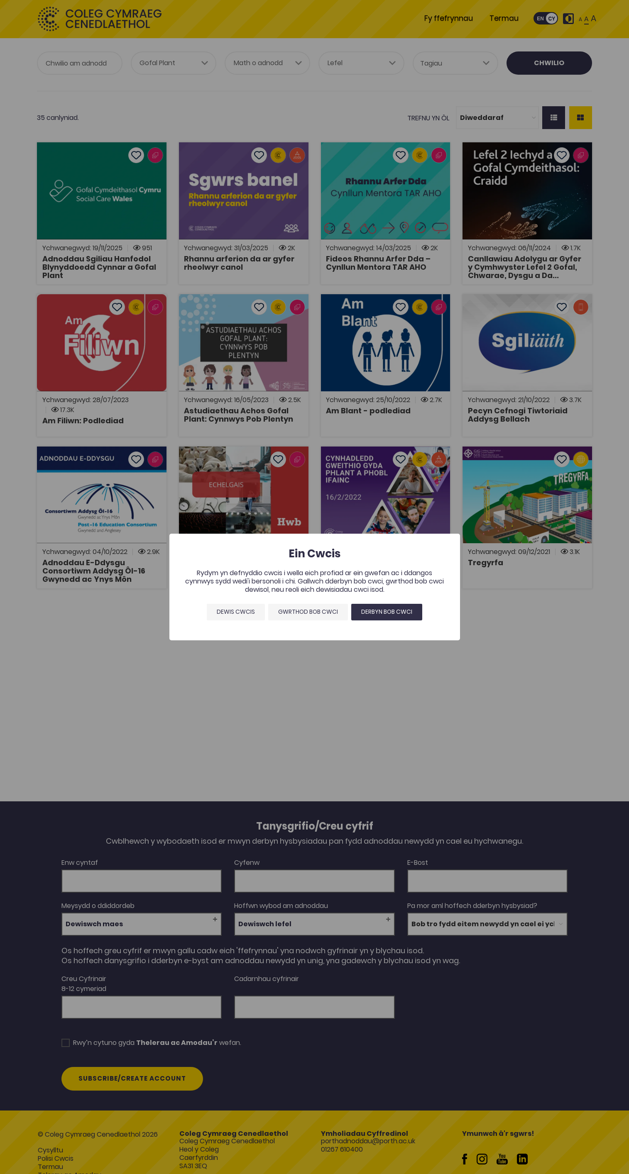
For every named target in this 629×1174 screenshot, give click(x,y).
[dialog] (314, 587)
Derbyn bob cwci (386, 612)
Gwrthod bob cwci (308, 612)
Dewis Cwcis (236, 612)
